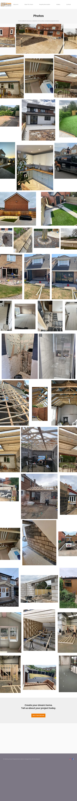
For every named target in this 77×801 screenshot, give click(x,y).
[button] (56, 4)
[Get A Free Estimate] (38, 715)
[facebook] (73, 759)
